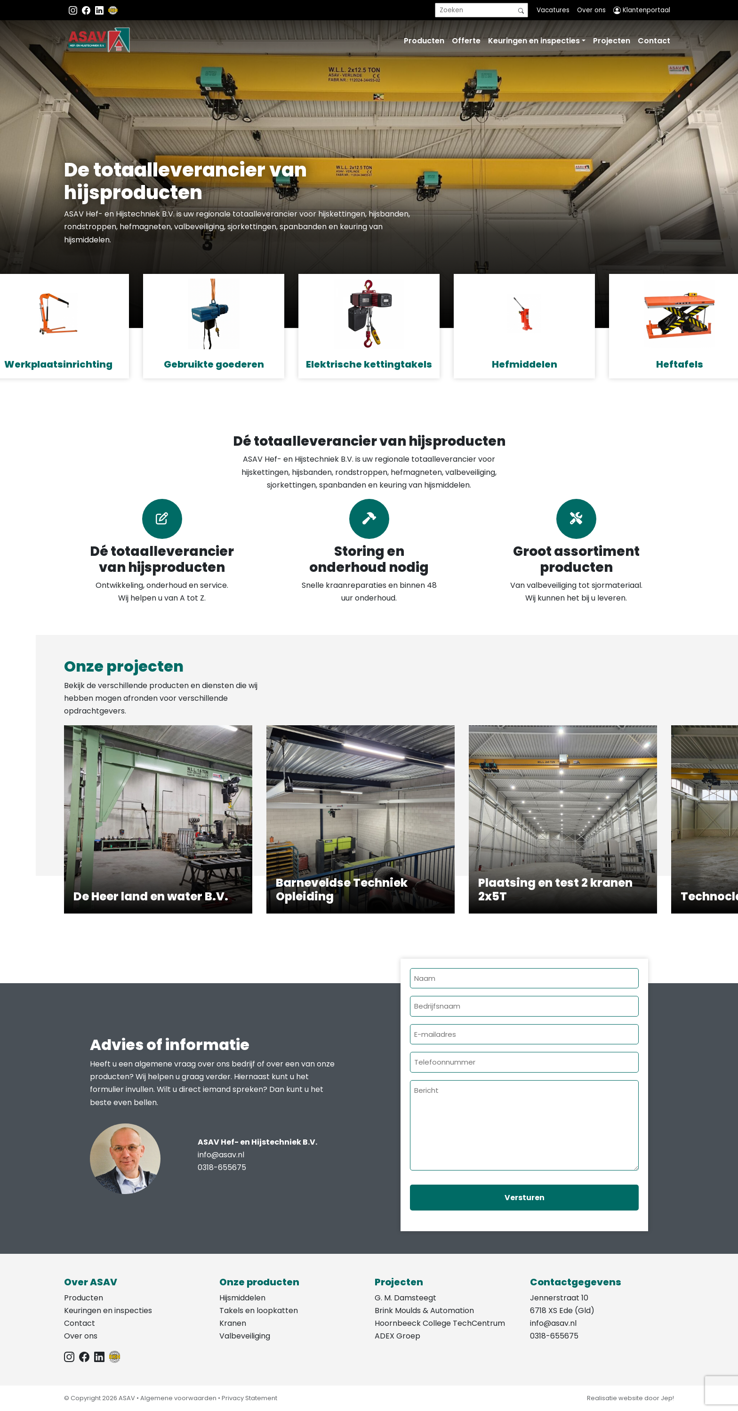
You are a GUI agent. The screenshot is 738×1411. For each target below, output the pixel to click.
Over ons (591, 10)
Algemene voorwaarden (178, 1398)
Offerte (466, 40)
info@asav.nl (221, 1154)
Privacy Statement (249, 1398)
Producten (424, 40)
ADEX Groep (397, 1336)
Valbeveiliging (244, 1336)
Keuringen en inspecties (534, 40)
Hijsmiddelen (242, 1297)
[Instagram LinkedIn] (100, 10)
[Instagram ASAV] (74, 10)
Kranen (232, 1323)
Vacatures (553, 10)
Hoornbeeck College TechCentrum (440, 1323)
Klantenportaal (641, 10)
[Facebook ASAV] (87, 10)
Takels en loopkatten (258, 1310)
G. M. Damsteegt (405, 1297)
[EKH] (113, 10)
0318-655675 (222, 1167)
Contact (654, 40)
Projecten (611, 40)
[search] (481, 10)
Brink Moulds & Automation (424, 1310)
